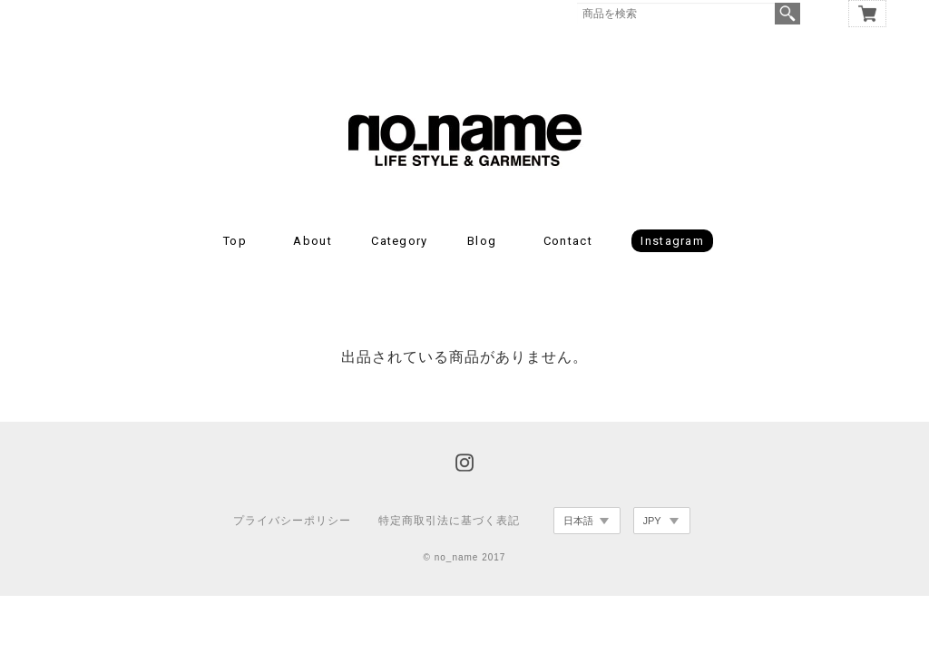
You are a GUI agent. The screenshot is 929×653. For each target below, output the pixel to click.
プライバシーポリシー (292, 520)
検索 (787, 13)
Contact (567, 241)
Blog (481, 241)
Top (235, 241)
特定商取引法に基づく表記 (449, 520)
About (312, 241)
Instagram (672, 241)
